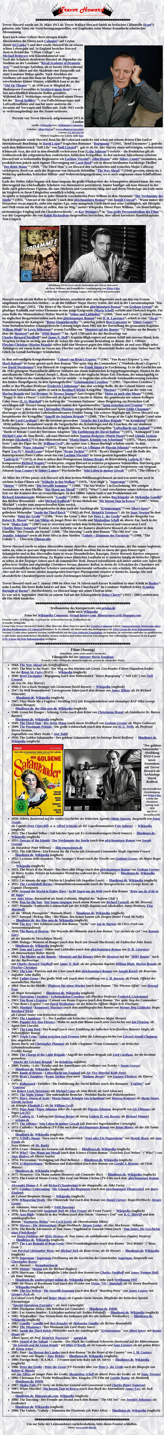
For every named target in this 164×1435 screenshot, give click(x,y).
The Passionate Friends (36, 726)
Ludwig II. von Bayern (104, 1116)
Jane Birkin (55, 1356)
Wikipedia (46, 125)
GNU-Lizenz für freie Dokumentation (134, 629)
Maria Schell (104, 310)
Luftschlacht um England (131, 428)
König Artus (24, 1348)
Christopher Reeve (23, 1261)
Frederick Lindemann (62, 386)
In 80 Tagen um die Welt (85, 891)
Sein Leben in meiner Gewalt (104, 470)
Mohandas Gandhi (148, 497)
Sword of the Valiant (34, 1341)
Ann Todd (60, 734)
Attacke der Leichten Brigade (101, 420)
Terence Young (63, 393)
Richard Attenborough (18, 497)
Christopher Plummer (59, 409)
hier (81, 135)
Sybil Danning (63, 1207)
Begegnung (101, 143)
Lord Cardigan (26, 420)
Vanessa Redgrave (92, 436)
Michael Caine (12, 436)
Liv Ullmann (91, 447)
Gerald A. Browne (126, 1163)
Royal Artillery (25, 100)
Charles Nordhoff (112, 1272)
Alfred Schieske (67, 826)
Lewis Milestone (39, 329)
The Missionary (30, 1327)
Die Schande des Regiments (71, 1189)
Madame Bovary (94, 1076)
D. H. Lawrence (113, 318)
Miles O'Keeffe (76, 1345)
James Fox (132, 1388)
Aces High (26, 1214)
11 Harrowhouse (31, 1163)
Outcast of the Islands (35, 840)
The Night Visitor (32, 1094)
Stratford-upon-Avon (55, 89)
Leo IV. (17, 451)
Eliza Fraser (77, 1211)
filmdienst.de (25, 697)
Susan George (129, 1065)
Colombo (50, 41)
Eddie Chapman (137, 409)
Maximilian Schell (106, 520)
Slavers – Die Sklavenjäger (38, 1225)
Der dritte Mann (15, 166)
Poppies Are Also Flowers (37, 1022)
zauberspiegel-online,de (51, 1279)
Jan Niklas (42, 520)
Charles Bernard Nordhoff (20, 337)
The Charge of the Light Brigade (42, 1054)
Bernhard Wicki (22, 1011)
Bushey (154, 583)
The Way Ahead (108, 170)
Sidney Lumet (129, 159)
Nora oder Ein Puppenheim (103, 1138)
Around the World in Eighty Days (42, 891)
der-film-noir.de (46, 708)
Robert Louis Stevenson (33, 1091)
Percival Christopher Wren (35, 1250)
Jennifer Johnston (14, 535)
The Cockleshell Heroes (36, 884)
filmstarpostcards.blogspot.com (119, 615)
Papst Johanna (33, 447)
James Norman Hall (144, 1272)
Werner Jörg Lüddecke (135, 1007)
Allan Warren (45, 129)
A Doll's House (29, 1138)
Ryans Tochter (74, 451)
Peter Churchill (37, 826)
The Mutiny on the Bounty (38, 956)
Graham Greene (140, 306)
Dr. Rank (42, 1145)
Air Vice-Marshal (98, 1073)
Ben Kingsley (120, 497)
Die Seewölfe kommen (52, 485)
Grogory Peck (20, 1294)
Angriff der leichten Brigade (64, 416)
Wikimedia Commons (70, 125)
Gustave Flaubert (124, 1076)
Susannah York (54, 1211)
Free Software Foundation (87, 632)
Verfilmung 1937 (125, 1279)
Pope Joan (27, 1109)
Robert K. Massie (14, 520)
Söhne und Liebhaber (85, 314)
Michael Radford (57, 501)
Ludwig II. (11, 459)
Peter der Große (29, 516)
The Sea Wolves (30, 1290)
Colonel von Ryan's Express (77, 359)
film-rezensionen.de (68, 847)
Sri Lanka (19, 45)
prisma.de (108, 608)
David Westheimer (21, 367)
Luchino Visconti (76, 159)
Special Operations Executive (32, 1305)
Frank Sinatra (94, 367)
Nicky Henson (54, 1236)
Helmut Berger (93, 459)
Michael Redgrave (15, 55)
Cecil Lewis (63, 1221)
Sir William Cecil (61, 1105)
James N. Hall (57, 337)
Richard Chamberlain (63, 1185)
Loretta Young (119, 1378)
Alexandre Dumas (23, 1185)
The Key (25, 924)
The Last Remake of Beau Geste (42, 1243)
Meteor (9, 485)
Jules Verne (25, 898)
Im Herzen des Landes (44, 1352)
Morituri (110, 390)
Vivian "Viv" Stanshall (106, 1283)
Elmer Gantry (143, 322)
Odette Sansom (121, 818)
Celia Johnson (96, 151)
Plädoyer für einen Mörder (66, 985)
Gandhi (61, 497)
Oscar (153, 318)
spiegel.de (80, 1338)
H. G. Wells (125, 726)
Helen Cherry (111, 594)
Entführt (137, 1083)
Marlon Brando (40, 344)
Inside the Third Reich (49, 512)
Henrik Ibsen (139, 1138)
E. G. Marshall (31, 401)
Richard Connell (117, 902)
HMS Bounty (51, 333)
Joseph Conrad (124, 200)
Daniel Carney (116, 1200)
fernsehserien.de (46, 1265)
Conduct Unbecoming (35, 1189)
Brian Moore (124, 1127)
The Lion (26, 971)
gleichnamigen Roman (89, 200)
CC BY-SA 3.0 (76, 132)
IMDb (113, 1309)
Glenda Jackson (146, 436)
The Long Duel (30, 1029)
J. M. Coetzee (142, 1352)
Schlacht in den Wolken (58, 482)
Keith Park (118, 1073)
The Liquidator (30, 1018)
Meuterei (20, 333)
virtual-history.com (82, 615)
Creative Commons (101, 626)
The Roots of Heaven (34, 931)
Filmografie (42, 539)
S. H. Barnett (115, 978)
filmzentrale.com (46, 1396)
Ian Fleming (140, 1022)
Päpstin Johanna (117, 447)
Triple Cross (28, 1036)
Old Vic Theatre (16, 85)
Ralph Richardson (56, 215)
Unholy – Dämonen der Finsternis (105, 535)
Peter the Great (55, 1367)
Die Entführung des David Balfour (96, 431)
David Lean (51, 143)
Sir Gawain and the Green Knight (35, 1345)
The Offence (28, 1123)
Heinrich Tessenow (105, 512)
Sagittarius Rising (36, 1221)
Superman (118, 482)
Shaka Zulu (20, 524)
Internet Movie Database (96, 657)
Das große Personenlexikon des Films (133, 211)
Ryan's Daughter (31, 1076)
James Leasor (138, 1290)
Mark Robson (11, 363)
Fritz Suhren (123, 826)
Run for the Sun (31, 902)
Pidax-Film (113, 288)
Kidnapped (27, 1083)
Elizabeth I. (23, 439)
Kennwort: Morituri (48, 1007)
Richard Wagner (33, 463)
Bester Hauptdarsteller (62, 322)
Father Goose (29, 978)
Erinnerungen (111, 508)
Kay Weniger (88, 211)
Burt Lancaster (116, 322)
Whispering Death (32, 1200)
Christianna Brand (110, 712)
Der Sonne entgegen (58, 902)
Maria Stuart (115, 436)
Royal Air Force (32, 672)
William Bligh (11, 329)
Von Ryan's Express (33, 1000)
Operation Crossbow (34, 996)
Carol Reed (83, 162)
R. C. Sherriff (133, 1214)
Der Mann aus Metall (60, 489)
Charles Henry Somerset (19, 528)
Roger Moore (58, 1298)
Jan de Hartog (106, 924)
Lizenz (6, 626)
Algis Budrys (20, 1156)
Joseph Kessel (127, 971)
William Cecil (52, 443)
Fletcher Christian (15, 344)
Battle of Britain (31, 1073)
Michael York (69, 1250)
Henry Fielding (27, 1236)
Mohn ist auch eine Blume (123, 393)
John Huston (101, 159)
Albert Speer (140, 508)
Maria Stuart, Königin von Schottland (96, 439)
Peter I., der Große (107, 516)
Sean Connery (24, 470)
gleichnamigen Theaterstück (125, 1189)
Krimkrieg (137, 420)
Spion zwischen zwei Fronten (122, 405)
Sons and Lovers (31, 949)
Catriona (19, 1087)
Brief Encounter (31, 676)
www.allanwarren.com (69, 129)
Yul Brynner (39, 393)
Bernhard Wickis (73, 390)
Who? (24, 1152)
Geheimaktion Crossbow (91, 382)
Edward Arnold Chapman (140, 1036)
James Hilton (120, 690)
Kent (147, 24)
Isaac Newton (140, 512)
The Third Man (30, 723)
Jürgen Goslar (92, 1225)
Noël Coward (67, 147)
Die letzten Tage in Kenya (117, 501)
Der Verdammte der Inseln (70, 840)
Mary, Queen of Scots (34, 1098)
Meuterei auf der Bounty (102, 329)
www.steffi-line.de (86, 1427)
